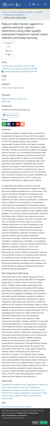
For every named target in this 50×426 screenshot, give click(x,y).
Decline (35, 422)
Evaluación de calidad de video (14, 384)
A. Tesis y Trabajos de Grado (21, 12)
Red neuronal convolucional (18, 387)
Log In (38, 4)
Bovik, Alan (6, 101)
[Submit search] (30, 4)
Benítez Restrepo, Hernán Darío (14, 99)
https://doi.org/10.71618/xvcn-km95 (16, 406)
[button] (33, 4)
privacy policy (29, 418)
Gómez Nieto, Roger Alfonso (13, 88)
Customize (5, 422)
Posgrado (39, 12)
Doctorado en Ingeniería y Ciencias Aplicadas (16, 15)
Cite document (10, 115)
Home (4, 12)
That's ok (43, 422)
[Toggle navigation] (45, 4)
